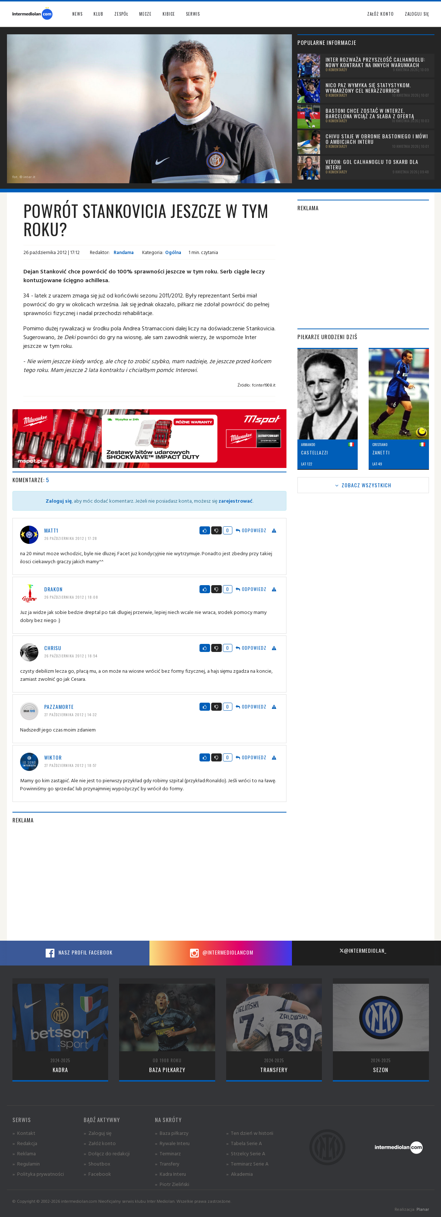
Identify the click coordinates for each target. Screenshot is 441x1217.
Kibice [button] (169, 14)
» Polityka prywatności (38, 1174)
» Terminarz (168, 1153)
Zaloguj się (417, 14)
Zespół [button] (121, 14)
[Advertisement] (149, 882)
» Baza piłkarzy (172, 1133)
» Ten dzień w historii (249, 1133)
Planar (423, 1209)
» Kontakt (23, 1133)
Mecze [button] (145, 14)
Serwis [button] (193, 14)
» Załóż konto (100, 1143)
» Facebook (97, 1174)
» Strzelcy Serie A (245, 1153)
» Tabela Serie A (244, 1143)
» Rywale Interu (172, 1143)
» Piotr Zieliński (172, 1184)
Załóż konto (380, 14)
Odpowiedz (251, 530)
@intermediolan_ (363, 950)
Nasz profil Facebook (78, 953)
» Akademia (239, 1174)
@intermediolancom (220, 953)
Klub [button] (98, 14)
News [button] (77, 14)
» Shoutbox (97, 1163)
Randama (123, 252)
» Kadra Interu (170, 1174)
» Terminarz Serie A (247, 1163)
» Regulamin (26, 1163)
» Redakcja (24, 1143)
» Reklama (24, 1153)
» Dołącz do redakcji (107, 1153)
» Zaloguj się (97, 1133)
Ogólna (173, 252)
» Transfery (167, 1163)
